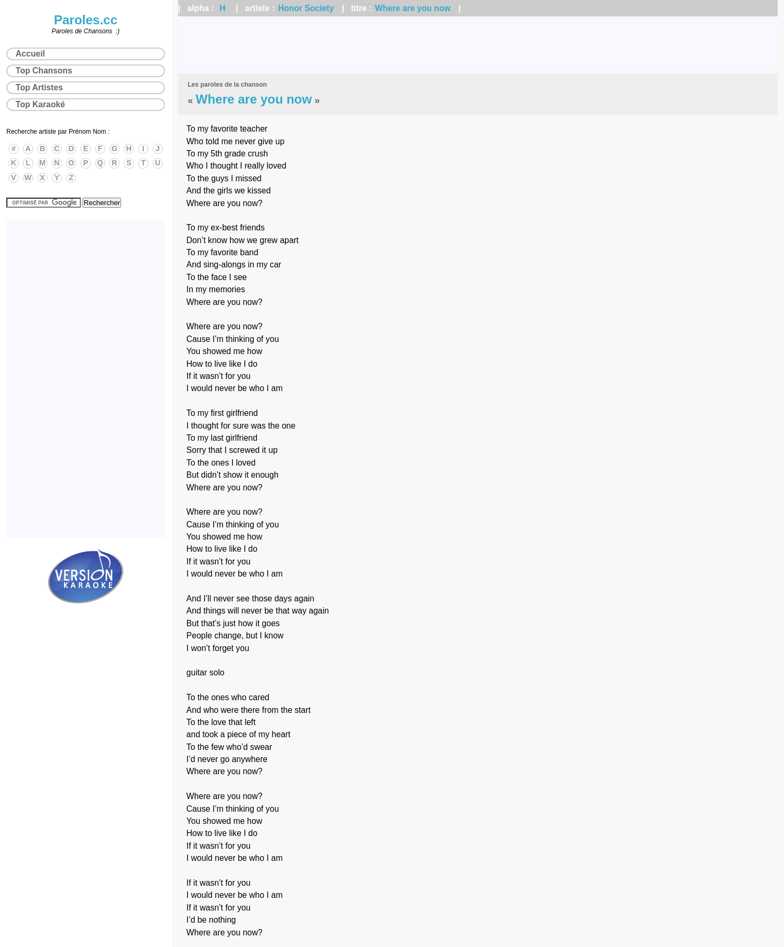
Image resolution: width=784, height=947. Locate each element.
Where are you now (412, 8)
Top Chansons (44, 70)
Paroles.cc (85, 20)
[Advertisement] (478, 44)
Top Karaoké (40, 104)
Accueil (30, 53)
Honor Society (306, 8)
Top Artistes (39, 87)
